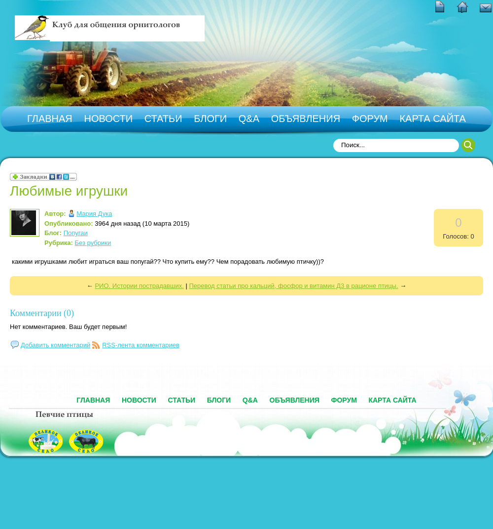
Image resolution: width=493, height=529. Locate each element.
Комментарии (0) (42, 313)
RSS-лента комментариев (140, 345)
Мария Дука (94, 213)
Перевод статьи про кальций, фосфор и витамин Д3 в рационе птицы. (293, 285)
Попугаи (76, 233)
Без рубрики (93, 242)
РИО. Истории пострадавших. (139, 285)
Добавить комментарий (55, 345)
